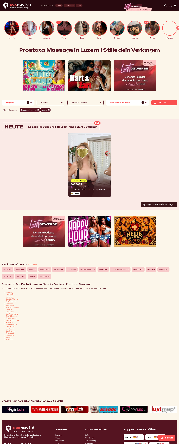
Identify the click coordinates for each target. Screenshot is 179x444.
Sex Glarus (10, 305)
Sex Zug (9, 337)
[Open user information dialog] (170, 6)
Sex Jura (9, 310)
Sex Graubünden (12, 307)
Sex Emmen (20, 269)
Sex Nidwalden (11, 316)
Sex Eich (32, 276)
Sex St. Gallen (11, 327)
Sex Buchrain (44, 269)
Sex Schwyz (10, 322)
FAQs (87, 435)
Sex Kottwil (21, 276)
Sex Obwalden (11, 318)
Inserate (58, 435)
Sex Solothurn (11, 325)
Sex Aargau (10, 293)
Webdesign (89, 438)
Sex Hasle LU (45, 276)
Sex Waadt (10, 333)
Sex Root (32, 269)
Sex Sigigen (163, 269)
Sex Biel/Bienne (12, 299)
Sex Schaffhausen (13, 320)
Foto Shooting (90, 440)
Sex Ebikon (103, 269)
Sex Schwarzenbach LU (120, 269)
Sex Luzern (7, 269)
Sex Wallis (10, 335)
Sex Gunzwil (7, 276)
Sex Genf (9, 303)
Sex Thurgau (10, 331)
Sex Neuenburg (12, 314)
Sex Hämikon (138, 269)
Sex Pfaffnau (58, 269)
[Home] (19, 5)
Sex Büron (151, 269)
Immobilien (59, 440)
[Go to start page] (24, 429)
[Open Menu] (175, 6)
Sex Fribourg (11, 301)
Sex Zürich (10, 339)
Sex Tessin (10, 329)
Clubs (57, 438)
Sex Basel (10, 295)
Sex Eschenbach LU (87, 269)
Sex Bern (9, 297)
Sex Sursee (72, 269)
